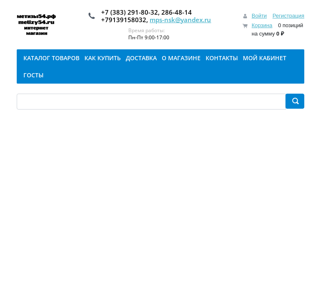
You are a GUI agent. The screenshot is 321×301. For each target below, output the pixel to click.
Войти (259, 16)
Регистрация (288, 16)
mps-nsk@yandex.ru (180, 19)
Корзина (262, 25)
